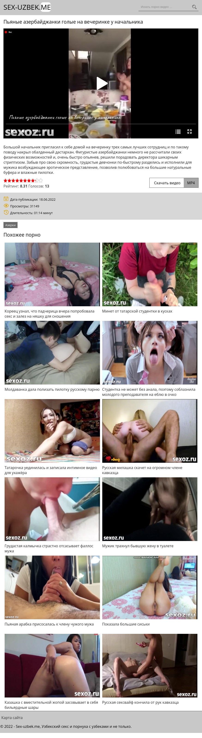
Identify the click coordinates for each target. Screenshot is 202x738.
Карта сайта (12, 717)
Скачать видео (174, 182)
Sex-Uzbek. (27, 7)
